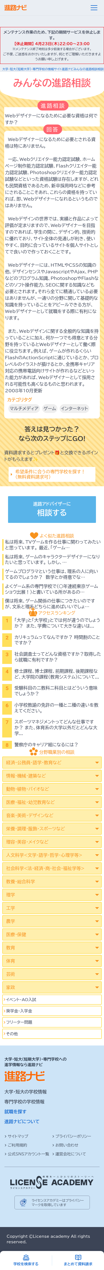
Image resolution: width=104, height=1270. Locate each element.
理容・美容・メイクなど (27, 842)
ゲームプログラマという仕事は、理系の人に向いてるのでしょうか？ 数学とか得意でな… (51, 574)
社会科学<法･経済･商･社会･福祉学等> (45, 868)
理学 (10, 895)
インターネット (74, 408)
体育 (10, 961)
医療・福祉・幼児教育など (30, 802)
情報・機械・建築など (26, 776)
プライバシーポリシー (71, 1136)
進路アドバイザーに (52, 510)
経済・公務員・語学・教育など (33, 762)
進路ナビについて (22, 1121)
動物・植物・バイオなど (27, 789)
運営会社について (69, 1154)
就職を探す (15, 1111)
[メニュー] (94, 7)
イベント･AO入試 (21, 1000)
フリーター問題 (19, 1022)
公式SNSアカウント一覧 (26, 1154)
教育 (10, 947)
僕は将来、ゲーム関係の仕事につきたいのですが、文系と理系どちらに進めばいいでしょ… (50, 604)
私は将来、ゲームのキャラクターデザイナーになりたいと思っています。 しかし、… (52, 560)
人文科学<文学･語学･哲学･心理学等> (44, 855)
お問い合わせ (65, 1145)
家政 (10, 987)
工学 (10, 908)
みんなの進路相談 (85, 69)
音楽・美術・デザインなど (29, 815)
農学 (10, 921)
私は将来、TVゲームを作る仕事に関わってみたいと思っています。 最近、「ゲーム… (53, 545)
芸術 (10, 974)
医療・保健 (16, 934)
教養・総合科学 (20, 881)
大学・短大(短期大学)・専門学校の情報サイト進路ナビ (37, 69)
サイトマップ (16, 1136)
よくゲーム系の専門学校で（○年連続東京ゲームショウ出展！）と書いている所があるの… (51, 589)
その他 (12, 1034)
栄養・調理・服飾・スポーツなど (35, 828)
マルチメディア (24, 408)
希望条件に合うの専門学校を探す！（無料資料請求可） (50, 474)
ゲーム (50, 408)
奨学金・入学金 (19, 1011)
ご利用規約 (15, 1145)
